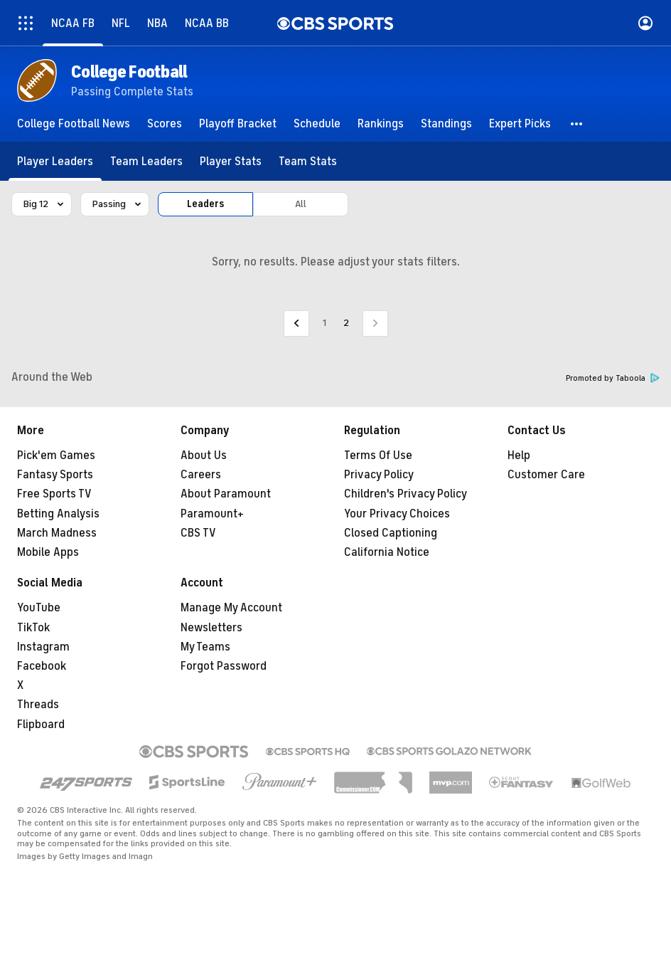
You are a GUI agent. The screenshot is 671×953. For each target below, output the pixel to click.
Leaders (205, 204)
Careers (201, 475)
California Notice (386, 552)
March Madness (57, 533)
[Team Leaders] (146, 161)
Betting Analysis (58, 514)
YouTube (38, 608)
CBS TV (198, 533)
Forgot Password (224, 666)
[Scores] (164, 124)
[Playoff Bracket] (237, 124)
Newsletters (211, 628)
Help (519, 455)
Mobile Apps (48, 552)
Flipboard (41, 724)
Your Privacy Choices (397, 514)
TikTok (33, 628)
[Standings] (446, 124)
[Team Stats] (307, 161)
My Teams (205, 647)
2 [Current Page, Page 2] (346, 323)
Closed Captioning (390, 533)
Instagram (43, 647)
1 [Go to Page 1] (324, 323)
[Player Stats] (230, 161)
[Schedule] (317, 124)
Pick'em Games (56, 455)
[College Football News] (74, 124)
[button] (577, 124)
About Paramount (226, 494)
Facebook (41, 666)
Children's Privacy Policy (405, 494)
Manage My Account (231, 608)
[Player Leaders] (55, 161)
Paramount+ (212, 514)
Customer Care (546, 475)
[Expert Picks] (520, 124)
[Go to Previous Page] (296, 323)
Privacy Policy (379, 475)
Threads (38, 704)
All (300, 204)
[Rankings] (380, 124)
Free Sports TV (54, 494)
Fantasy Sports (55, 475)
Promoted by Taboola (613, 378)
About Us (204, 455)
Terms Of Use (378, 455)
